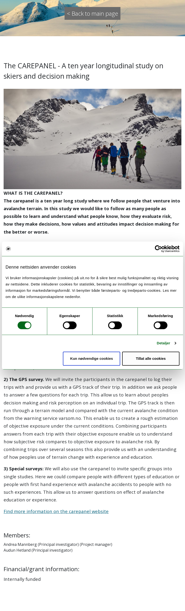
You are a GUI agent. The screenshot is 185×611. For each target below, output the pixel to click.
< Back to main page (92, 13)
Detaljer (163, 343)
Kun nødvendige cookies (91, 358)
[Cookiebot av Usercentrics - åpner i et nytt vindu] (158, 248)
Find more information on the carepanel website (56, 511)
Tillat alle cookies (151, 358)
